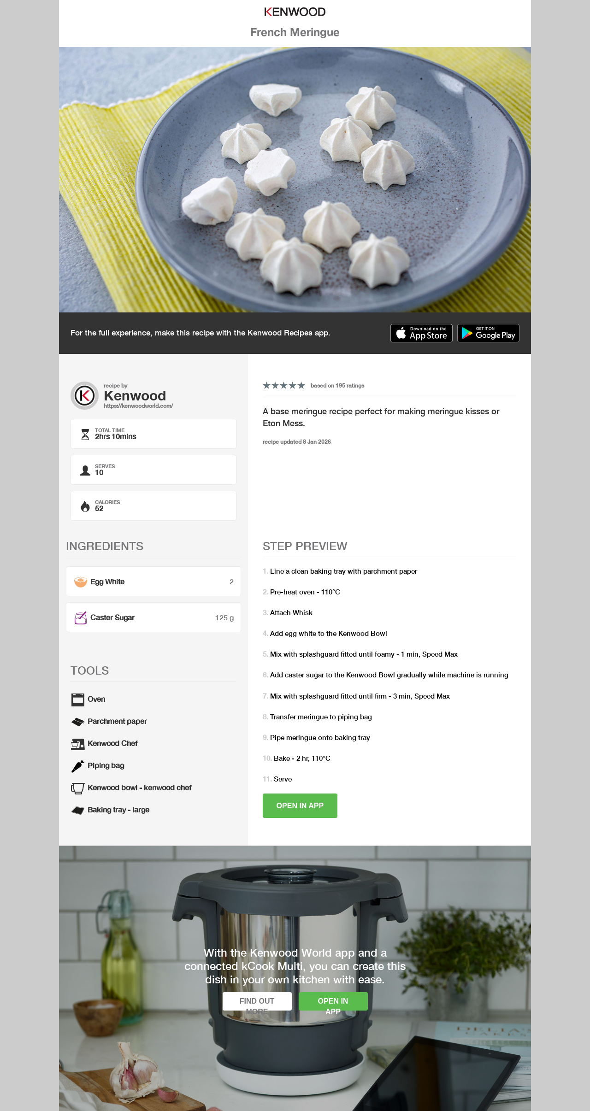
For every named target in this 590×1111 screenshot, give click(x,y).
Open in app (300, 806)
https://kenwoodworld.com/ (138, 405)
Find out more (257, 1004)
